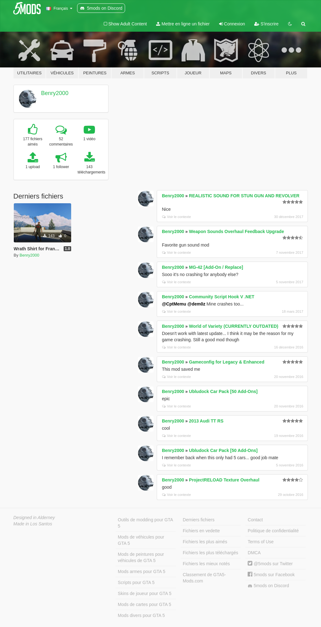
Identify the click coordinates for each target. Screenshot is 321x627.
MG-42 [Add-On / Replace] (216, 267)
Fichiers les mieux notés (206, 563)
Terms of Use (260, 541)
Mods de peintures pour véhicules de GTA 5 (141, 557)
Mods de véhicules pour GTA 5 (141, 540)
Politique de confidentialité (273, 530)
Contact (255, 519)
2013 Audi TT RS (206, 420)
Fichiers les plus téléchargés (210, 552)
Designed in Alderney (34, 517)
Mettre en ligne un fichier (182, 23)
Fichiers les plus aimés (205, 541)
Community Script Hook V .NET (221, 296)
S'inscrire (266, 23)
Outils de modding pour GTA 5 (145, 523)
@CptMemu (174, 303)
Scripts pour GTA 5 (136, 582)
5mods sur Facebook (271, 574)
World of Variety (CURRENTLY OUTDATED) (233, 326)
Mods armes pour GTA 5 (141, 571)
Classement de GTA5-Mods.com (204, 577)
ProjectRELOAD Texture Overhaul (224, 479)
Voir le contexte (176, 217)
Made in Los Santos (32, 523)
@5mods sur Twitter (270, 563)
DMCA (254, 552)
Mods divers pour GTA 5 (141, 615)
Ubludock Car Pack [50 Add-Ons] (223, 391)
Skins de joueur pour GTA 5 (144, 593)
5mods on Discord (268, 585)
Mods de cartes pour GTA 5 (144, 604)
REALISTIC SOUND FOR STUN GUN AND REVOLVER (244, 195)
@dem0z (196, 303)
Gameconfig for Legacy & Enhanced (226, 361)
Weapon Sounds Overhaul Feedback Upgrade (236, 231)
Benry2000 (54, 93)
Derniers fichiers (198, 519)
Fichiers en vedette (201, 530)
